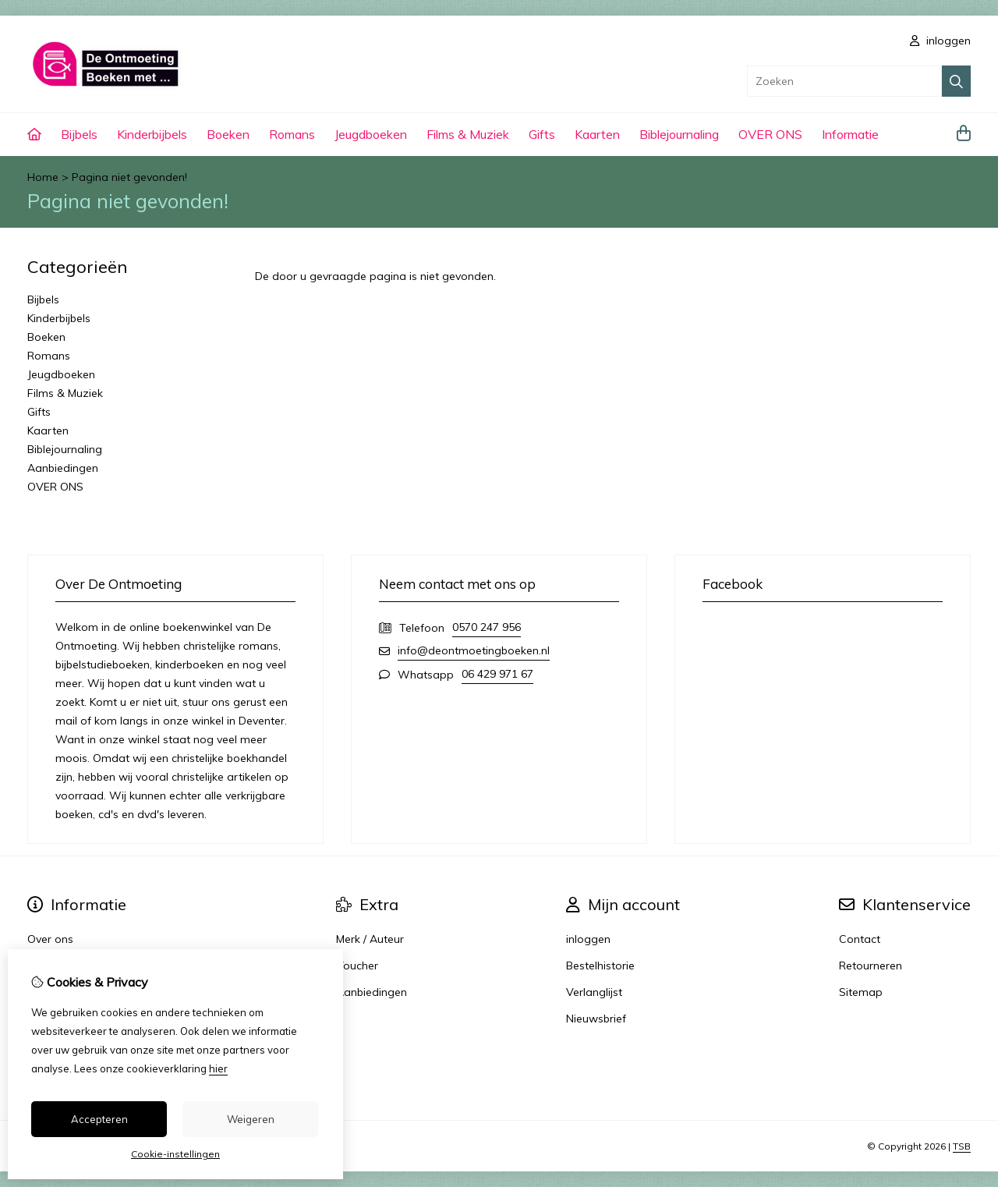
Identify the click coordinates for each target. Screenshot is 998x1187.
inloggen (940, 41)
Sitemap (861, 992)
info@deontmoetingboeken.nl (474, 650)
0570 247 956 (486, 627)
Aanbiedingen (62, 468)
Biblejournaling (679, 134)
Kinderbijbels (152, 134)
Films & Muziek (467, 134)
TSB (962, 1146)
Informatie (850, 134)
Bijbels (79, 134)
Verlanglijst (594, 992)
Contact (859, 939)
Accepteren (99, 1119)
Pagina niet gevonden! (129, 177)
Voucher (357, 965)
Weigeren (250, 1119)
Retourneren (870, 965)
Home (42, 177)
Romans (292, 134)
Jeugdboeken (370, 134)
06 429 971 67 (497, 674)
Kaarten (597, 134)
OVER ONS (770, 134)
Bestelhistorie (600, 965)
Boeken (228, 134)
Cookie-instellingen (175, 1154)
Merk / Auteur (370, 939)
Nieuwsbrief (596, 1019)
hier (218, 1068)
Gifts (542, 134)
